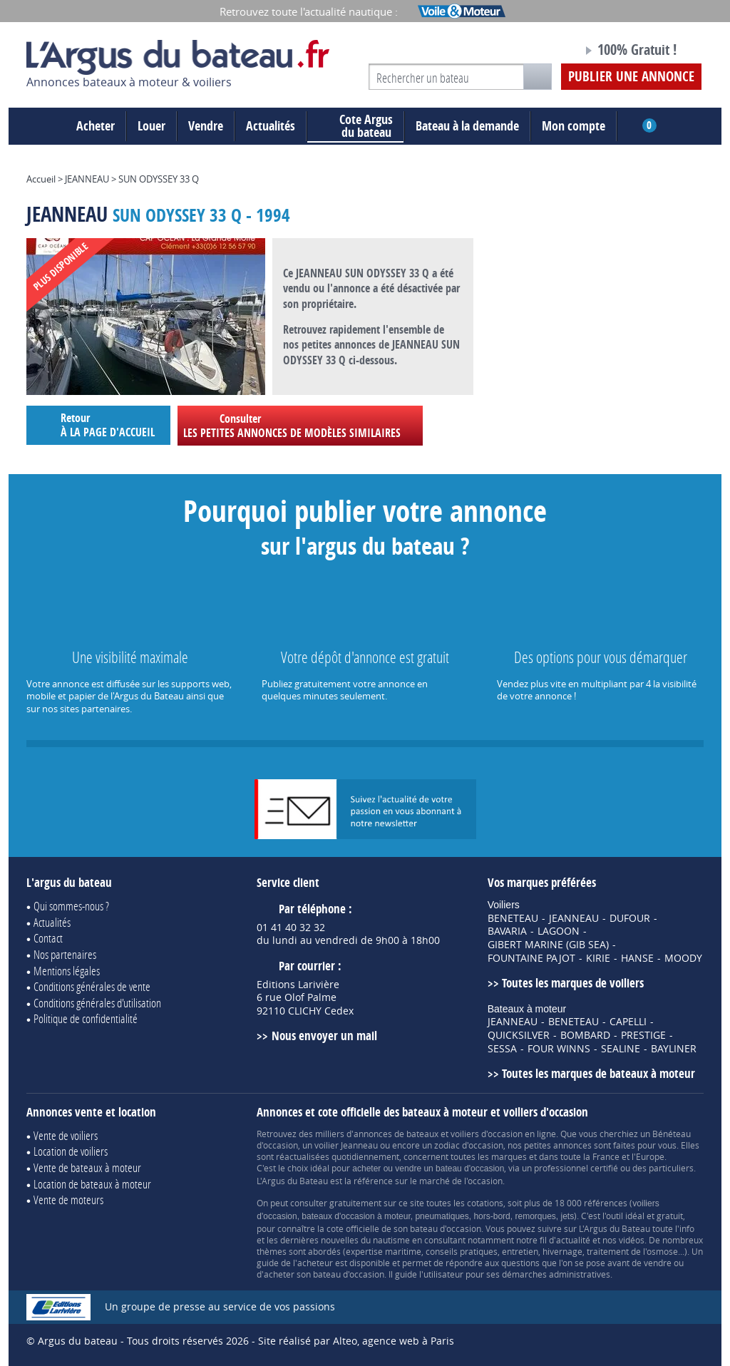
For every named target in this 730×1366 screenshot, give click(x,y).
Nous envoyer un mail (324, 1035)
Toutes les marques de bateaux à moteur (598, 1073)
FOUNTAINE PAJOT (531, 958)
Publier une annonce (631, 76)
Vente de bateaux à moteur (87, 1167)
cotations (485, 1202)
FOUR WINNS (559, 1048)
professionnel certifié (576, 1168)
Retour (98, 424)
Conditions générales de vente (92, 986)
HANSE (637, 958)
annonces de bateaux (396, 1133)
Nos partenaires (65, 954)
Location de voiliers (71, 1151)
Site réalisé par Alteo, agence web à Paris (356, 1340)
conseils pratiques (462, 1251)
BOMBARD (585, 1035)
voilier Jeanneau (346, 1145)
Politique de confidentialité (86, 1018)
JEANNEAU (87, 179)
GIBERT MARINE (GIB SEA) (548, 944)
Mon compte (573, 126)
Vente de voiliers (66, 1135)
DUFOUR (630, 918)
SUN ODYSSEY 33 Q (158, 179)
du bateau (355, 126)
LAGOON (559, 931)
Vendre (205, 126)
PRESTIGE (643, 1035)
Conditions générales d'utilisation (97, 1003)
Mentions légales (67, 970)
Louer (151, 126)
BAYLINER (673, 1048)
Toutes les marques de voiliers (573, 983)
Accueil (41, 179)
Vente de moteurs (68, 1199)
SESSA (502, 1048)
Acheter (95, 126)
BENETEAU (513, 918)
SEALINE (620, 1048)
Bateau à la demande (467, 126)
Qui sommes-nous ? (71, 906)
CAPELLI (628, 1021)
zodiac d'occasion (468, 1145)
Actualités (270, 126)
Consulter (300, 425)
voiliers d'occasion (487, 1133)
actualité (573, 1240)
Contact (48, 938)
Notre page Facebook (545, 52)
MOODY (683, 958)
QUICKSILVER (519, 1035)
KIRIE (598, 958)
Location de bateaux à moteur (92, 1184)
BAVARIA (507, 931)
